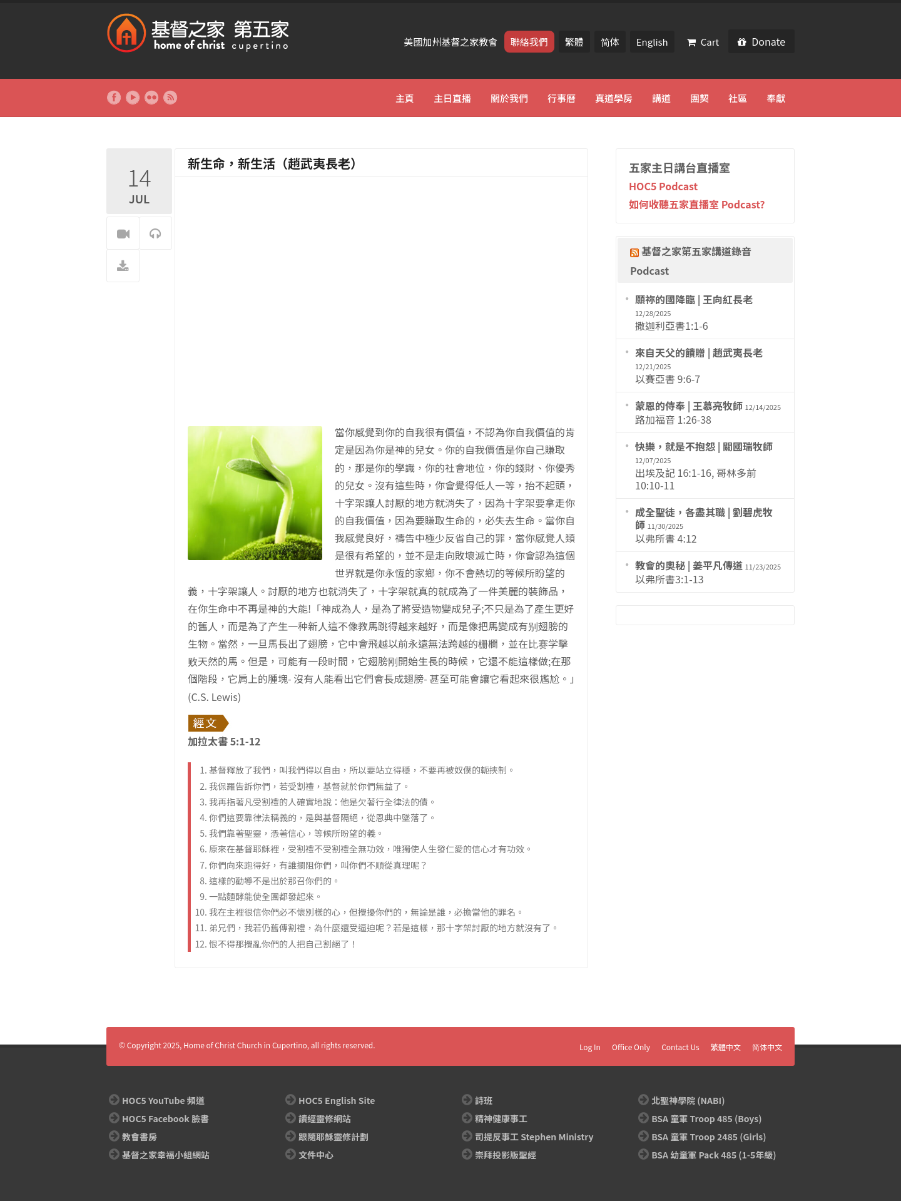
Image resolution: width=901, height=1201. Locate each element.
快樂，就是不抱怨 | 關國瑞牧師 (704, 446)
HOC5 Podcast (663, 185)
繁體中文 (726, 1046)
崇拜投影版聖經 (505, 1154)
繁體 (574, 41)
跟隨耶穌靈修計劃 (333, 1136)
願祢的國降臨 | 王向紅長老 (694, 299)
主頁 (404, 98)
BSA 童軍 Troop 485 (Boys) (706, 1118)
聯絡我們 (529, 41)
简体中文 (767, 1046)
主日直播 (452, 98)
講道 (661, 98)
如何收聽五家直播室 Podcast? (697, 204)
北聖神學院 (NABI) (688, 1100)
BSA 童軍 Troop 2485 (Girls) (708, 1136)
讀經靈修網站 (324, 1118)
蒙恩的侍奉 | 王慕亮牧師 (689, 405)
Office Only (631, 1046)
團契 (699, 98)
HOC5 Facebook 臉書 (165, 1118)
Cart (703, 41)
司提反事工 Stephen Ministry (534, 1136)
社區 (737, 98)
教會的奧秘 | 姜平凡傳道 (689, 565)
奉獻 (775, 98)
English (652, 41)
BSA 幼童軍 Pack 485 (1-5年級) (713, 1154)
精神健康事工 (501, 1118)
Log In (590, 1046)
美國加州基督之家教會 (451, 41)
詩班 (483, 1100)
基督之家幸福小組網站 (166, 1154)
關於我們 (509, 98)
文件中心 (315, 1154)
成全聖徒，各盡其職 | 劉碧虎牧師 (704, 518)
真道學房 (614, 98)
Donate (761, 41)
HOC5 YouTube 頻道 (163, 1100)
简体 (610, 41)
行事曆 (561, 98)
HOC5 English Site (336, 1100)
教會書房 (139, 1136)
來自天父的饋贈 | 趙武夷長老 (699, 352)
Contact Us (680, 1046)
